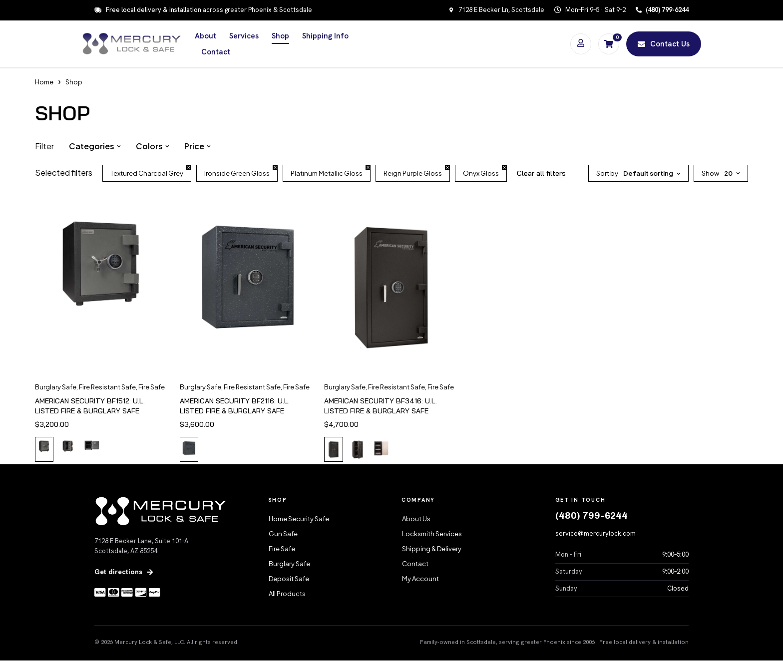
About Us (416, 519)
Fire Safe (151, 387)
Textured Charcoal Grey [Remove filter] (146, 173)
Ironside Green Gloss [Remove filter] (237, 173)
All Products (287, 594)
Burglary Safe (55, 387)
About (205, 36)
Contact (215, 52)
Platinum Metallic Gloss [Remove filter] (327, 173)
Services (244, 36)
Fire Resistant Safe (107, 387)
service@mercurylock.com (595, 534)
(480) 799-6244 (591, 516)
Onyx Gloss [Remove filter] (481, 173)
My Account (420, 579)
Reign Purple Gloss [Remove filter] (413, 173)
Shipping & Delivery (431, 549)
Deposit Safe (289, 579)
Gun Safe (283, 534)
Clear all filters (541, 173)
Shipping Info (325, 36)
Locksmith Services (432, 534)
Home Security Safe (299, 519)
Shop (280, 36)
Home (44, 82)
